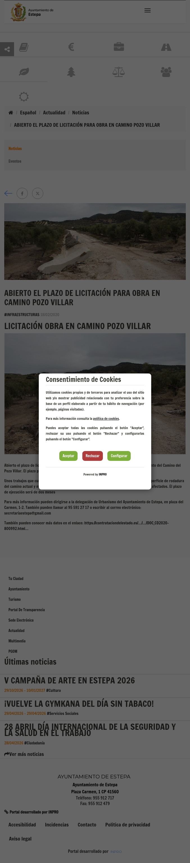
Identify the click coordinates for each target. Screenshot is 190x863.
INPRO (103, 474)
